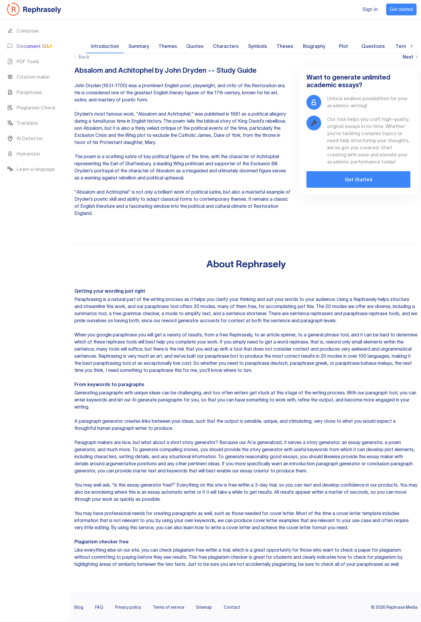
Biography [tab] (314, 46)
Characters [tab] (225, 46)
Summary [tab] (139, 46)
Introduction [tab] (105, 46)
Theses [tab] (285, 46)
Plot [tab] (343, 46)
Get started (401, 9)
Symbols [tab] (257, 46)
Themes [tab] (168, 46)
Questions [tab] (373, 46)
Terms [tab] (402, 46)
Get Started (358, 179)
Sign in (370, 9)
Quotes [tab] (195, 46)
